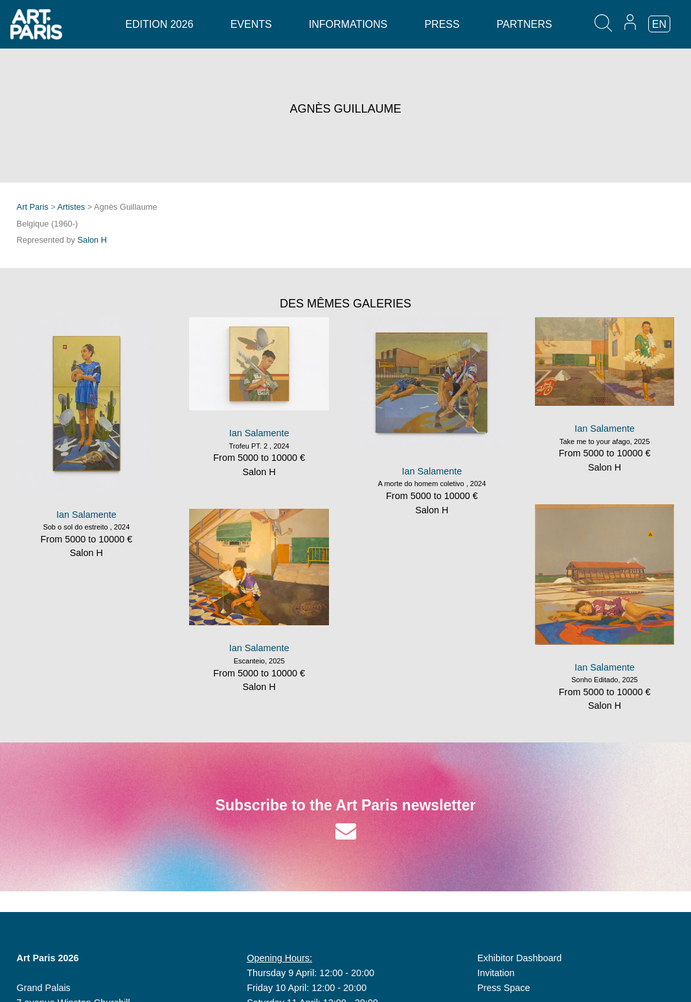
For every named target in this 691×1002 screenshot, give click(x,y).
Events (251, 24)
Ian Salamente (86, 514)
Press (441, 24)
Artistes (71, 207)
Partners (524, 24)
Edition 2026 (160, 24)
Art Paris (33, 207)
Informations (348, 24)
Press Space (503, 988)
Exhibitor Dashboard (519, 958)
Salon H (93, 240)
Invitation (496, 973)
